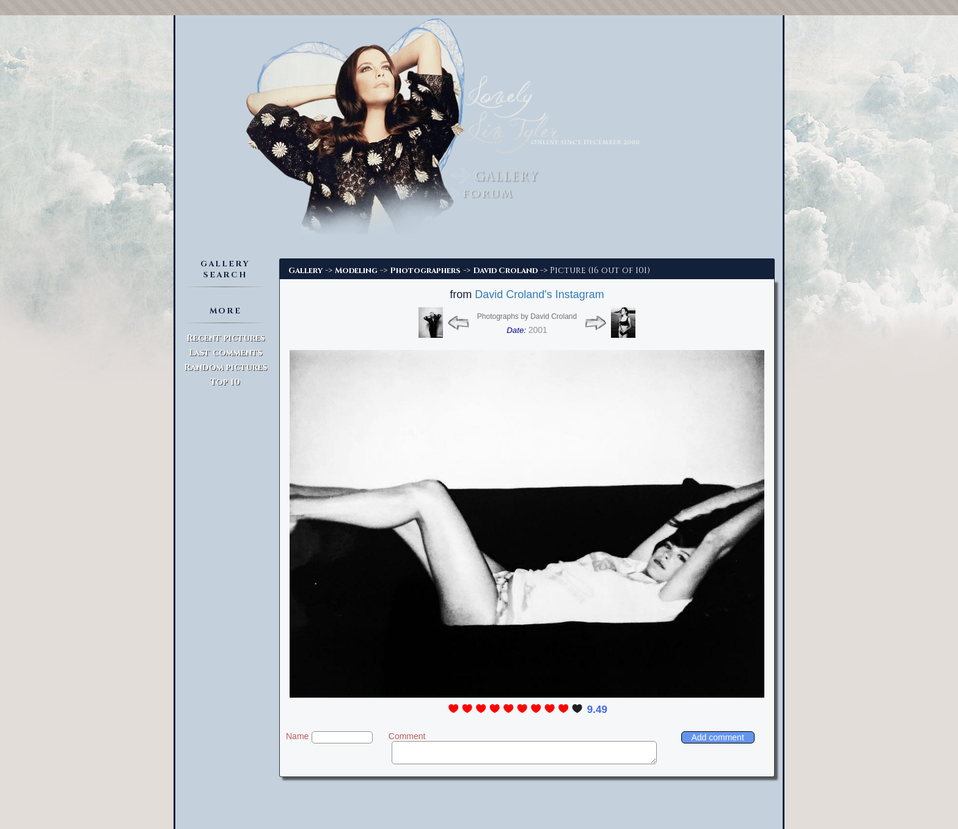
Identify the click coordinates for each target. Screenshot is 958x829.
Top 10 (225, 382)
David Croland (505, 270)
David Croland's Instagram (539, 294)
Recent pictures (225, 338)
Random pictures (225, 367)
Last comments (225, 353)
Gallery (305, 270)
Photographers (425, 270)
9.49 (597, 709)
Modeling (356, 270)
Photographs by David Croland (527, 316)
